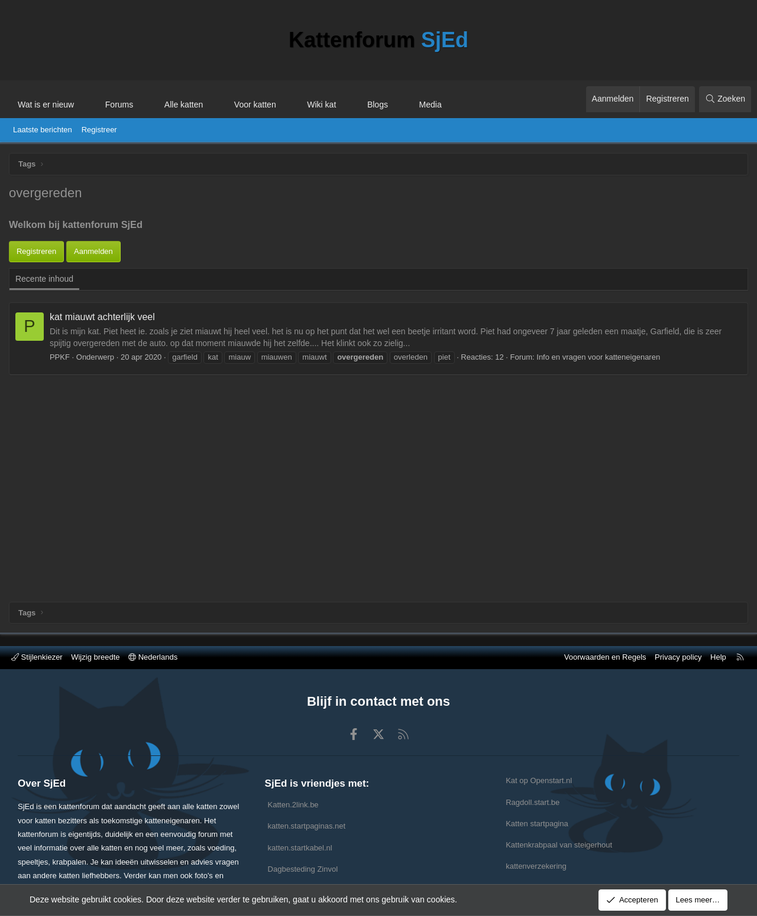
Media (430, 104)
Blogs (377, 104)
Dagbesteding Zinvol (303, 869)
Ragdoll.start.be (532, 802)
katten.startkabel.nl (300, 847)
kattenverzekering (536, 866)
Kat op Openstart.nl (539, 780)
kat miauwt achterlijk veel (102, 430)
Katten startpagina (537, 823)
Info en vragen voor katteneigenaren (598, 469)
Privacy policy (678, 657)
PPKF (60, 469)
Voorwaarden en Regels (605, 657)
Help (718, 657)
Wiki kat (321, 104)
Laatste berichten (42, 129)
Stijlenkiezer (37, 657)
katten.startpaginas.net (307, 826)
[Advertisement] (378, 288)
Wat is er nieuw (46, 104)
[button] (84, 99)
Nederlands (152, 657)
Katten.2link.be (293, 804)
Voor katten (255, 104)
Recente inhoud (44, 392)
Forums (119, 104)
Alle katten (183, 104)
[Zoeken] (725, 99)
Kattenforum (378, 40)
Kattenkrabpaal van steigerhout (559, 844)
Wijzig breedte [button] (95, 657)
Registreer (99, 129)
